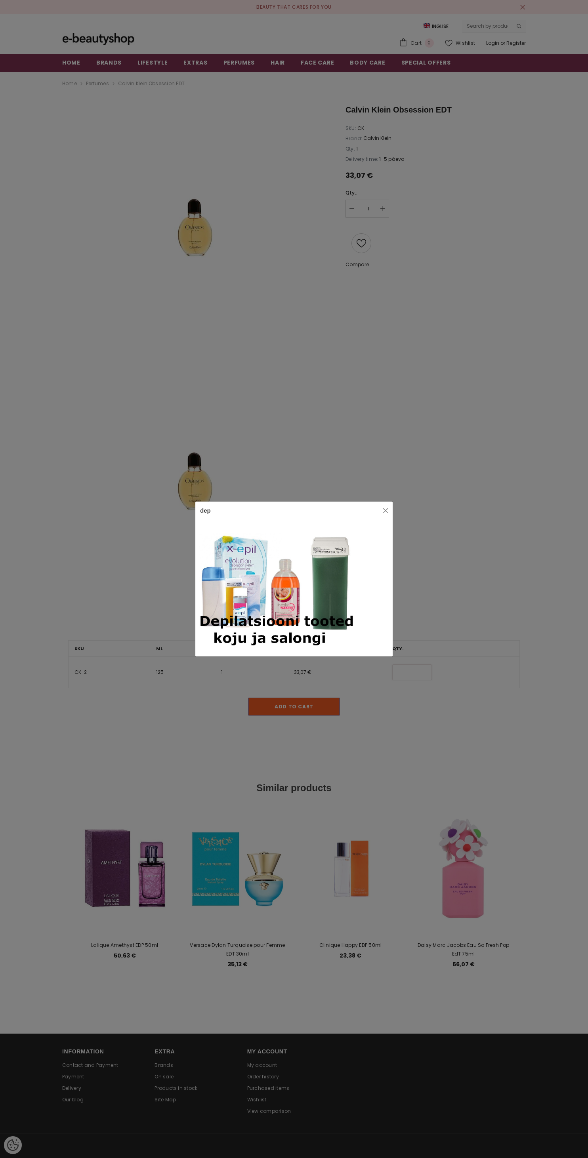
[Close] (385, 510)
